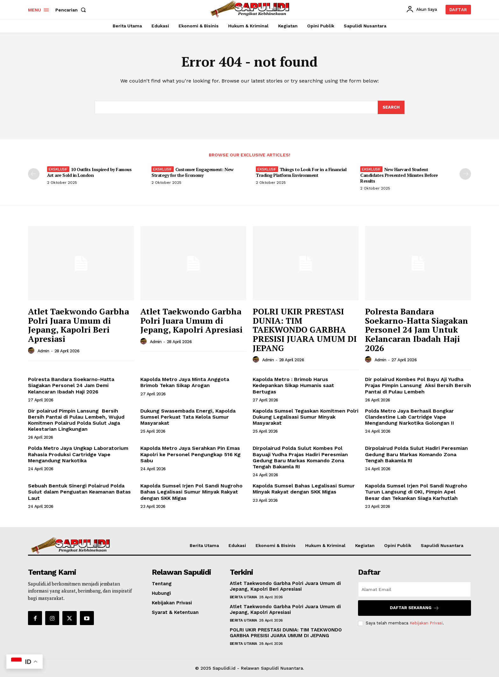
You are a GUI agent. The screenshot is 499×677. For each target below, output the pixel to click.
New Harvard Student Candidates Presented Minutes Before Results (399, 175)
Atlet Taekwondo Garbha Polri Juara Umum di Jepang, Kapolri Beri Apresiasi (78, 325)
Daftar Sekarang (414, 608)
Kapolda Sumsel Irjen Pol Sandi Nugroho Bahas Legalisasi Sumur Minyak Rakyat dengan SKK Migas (191, 492)
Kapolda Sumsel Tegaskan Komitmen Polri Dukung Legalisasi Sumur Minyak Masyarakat (305, 417)
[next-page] (465, 174)
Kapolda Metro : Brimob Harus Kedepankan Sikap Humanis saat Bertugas (293, 385)
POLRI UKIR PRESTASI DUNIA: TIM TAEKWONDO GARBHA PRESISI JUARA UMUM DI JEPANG (305, 329)
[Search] (391, 107)
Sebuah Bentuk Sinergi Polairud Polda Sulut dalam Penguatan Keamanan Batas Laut (79, 492)
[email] (414, 589)
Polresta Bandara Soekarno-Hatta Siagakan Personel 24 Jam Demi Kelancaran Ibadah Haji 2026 (71, 385)
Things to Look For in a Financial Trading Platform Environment (301, 172)
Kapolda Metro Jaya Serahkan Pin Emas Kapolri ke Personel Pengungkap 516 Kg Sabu (190, 454)
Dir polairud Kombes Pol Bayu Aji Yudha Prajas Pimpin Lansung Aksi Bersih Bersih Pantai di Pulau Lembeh (418, 385)
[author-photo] (32, 350)
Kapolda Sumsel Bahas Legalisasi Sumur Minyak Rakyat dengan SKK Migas (304, 489)
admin (43, 351)
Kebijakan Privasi (426, 623)
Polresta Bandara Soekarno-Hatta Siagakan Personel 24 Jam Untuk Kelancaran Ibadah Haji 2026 (416, 329)
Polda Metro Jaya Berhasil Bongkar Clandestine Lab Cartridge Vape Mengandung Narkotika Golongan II (409, 417)
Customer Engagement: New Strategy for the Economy (192, 172)
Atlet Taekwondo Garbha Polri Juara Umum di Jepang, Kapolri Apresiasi (191, 320)
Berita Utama (243, 597)
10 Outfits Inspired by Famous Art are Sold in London (89, 172)
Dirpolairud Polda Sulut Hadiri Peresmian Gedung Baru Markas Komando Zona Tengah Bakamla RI (416, 454)
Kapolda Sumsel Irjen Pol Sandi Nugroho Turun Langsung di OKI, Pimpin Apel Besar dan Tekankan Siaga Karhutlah (416, 492)
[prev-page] (33, 174)
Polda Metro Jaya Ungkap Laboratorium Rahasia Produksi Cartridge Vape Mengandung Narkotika (78, 454)
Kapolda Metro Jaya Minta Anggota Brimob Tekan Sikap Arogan (184, 382)
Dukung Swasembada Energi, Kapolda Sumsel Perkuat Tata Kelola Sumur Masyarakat (187, 417)
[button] (71, 10)
